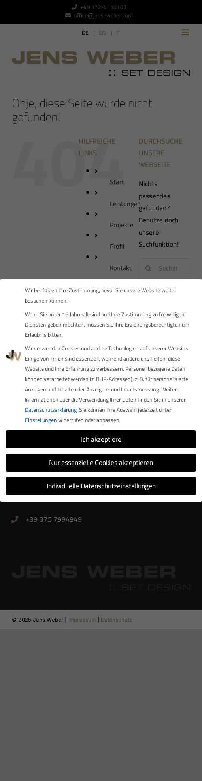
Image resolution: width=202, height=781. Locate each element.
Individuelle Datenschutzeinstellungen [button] (101, 485)
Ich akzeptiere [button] (101, 439)
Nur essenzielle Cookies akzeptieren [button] (101, 462)
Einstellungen (41, 420)
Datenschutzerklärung (51, 410)
